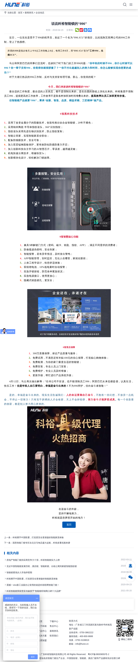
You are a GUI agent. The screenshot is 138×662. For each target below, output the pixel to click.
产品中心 (42, 631)
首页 (20, 12)
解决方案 (42, 635)
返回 (69, 524)
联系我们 (54, 635)
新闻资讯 (29, 12)
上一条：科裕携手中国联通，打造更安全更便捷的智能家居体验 (34, 537)
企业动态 (40, 12)
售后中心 (54, 626)
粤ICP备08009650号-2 (98, 654)
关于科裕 (42, 626)
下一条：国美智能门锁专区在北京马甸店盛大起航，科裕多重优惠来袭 (37, 543)
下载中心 (54, 621)
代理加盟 (42, 640)
